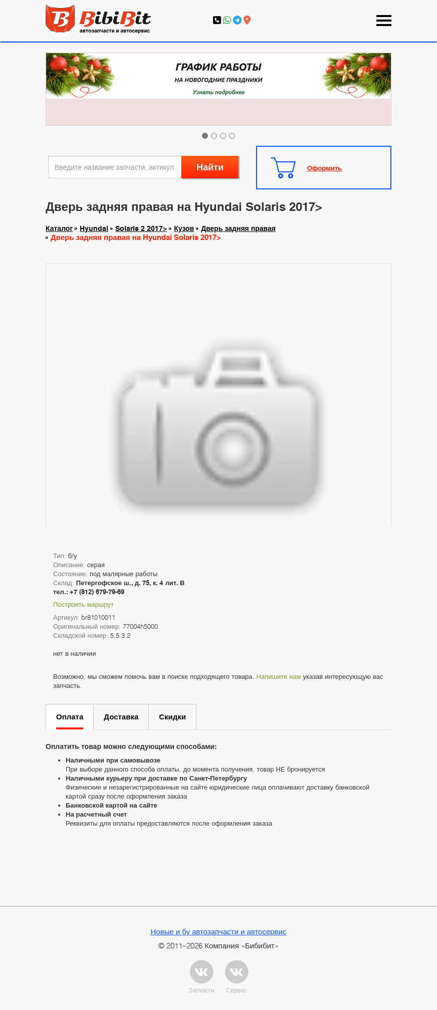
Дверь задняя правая (238, 228)
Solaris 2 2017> (141, 228)
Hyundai (94, 228)
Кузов (184, 228)
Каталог (59, 228)
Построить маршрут (83, 604)
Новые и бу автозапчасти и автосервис (219, 931)
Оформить (324, 168)
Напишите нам (279, 676)
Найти (210, 167)
